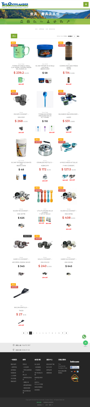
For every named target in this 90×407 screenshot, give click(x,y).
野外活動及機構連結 (62, 372)
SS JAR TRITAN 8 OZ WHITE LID (21, 163)
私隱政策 (13, 373)
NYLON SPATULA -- (21, 307)
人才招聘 (13, 375)
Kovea (21, 112)
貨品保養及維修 (27, 391)
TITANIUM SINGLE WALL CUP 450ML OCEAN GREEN (21, 66)
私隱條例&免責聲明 (48, 402)
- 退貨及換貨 (26, 388)
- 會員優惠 (38, 367)
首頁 (36, 29)
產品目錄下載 (50, 364)
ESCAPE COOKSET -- (21, 114)
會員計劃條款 (39, 387)
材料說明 (49, 370)
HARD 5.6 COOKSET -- (69, 259)
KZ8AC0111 (45, 165)
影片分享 (49, 367)
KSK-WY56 (69, 214)
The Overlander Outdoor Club (62, 366)
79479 (68, 69)
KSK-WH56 (69, 262)
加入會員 (37, 364)
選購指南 (49, 373)
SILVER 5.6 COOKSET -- (68, 211)
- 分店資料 (26, 367)
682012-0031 (45, 69)
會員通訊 (37, 390)
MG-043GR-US (21, 69)
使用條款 (13, 370)
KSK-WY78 (21, 214)
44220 (68, 117)
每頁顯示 (70, 36)
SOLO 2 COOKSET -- (45, 259)
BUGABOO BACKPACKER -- (69, 114)
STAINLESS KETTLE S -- (45, 162)
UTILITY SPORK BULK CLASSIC (45, 211)
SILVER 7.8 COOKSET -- (21, 211)
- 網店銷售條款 (27, 385)
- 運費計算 (26, 382)
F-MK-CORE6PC (69, 165)
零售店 (25, 364)
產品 (78, 36)
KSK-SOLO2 (45, 262)
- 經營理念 (14, 367)
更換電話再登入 (39, 378)
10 (59, 333)
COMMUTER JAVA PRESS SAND (69, 66)
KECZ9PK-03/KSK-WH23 (21, 262)
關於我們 (13, 364)
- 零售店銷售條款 (27, 371)
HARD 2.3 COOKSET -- (21, 259)
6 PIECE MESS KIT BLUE (68, 162)
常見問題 (13, 378)
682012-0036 (21, 165)
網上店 (25, 374)
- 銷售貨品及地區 (27, 378)
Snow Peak (21, 64)
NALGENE (45, 64)
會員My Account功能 (39, 383)
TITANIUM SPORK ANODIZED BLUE (45, 115)
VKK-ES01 (21, 117)
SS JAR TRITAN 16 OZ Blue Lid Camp (45, 66)
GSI (69, 64)
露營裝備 (41, 29)
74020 (21, 310)
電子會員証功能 (39, 373)
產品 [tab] (14, 36)
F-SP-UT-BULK (44, 214)
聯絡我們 (13, 381)
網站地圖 (39, 402)
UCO (68, 160)
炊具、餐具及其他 (50, 29)
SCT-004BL (45, 117)
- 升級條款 (38, 370)
